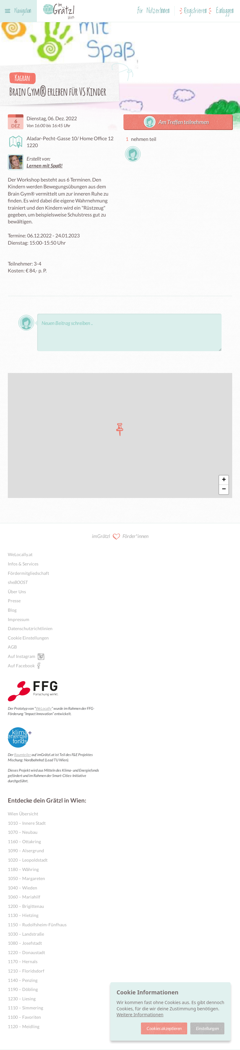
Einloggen (225, 11)
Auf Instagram (21, 656)
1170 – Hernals (23, 961)
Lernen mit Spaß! (44, 165)
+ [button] (224, 480)
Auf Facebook (21, 665)
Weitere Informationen (140, 1015)
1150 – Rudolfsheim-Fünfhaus (37, 924)
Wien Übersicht (23, 813)
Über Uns (17, 591)
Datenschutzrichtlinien (30, 628)
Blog (12, 610)
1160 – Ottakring (24, 841)
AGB (12, 646)
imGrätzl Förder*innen (120, 536)
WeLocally (44, 708)
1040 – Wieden (22, 887)
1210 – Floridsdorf (26, 970)
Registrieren (195, 11)
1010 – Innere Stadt (27, 823)
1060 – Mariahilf (24, 896)
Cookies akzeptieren (164, 1028)
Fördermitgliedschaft (28, 573)
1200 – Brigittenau (26, 906)
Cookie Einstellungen (28, 637)
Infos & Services (23, 563)
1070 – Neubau (23, 832)
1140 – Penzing (23, 980)
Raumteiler (22, 754)
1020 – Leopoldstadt (28, 860)
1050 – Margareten (26, 878)
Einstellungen (207, 1028)
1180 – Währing (23, 869)
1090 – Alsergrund (26, 850)
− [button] (224, 489)
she (18, 582)
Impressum (18, 619)
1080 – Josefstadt (25, 943)
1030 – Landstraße (26, 934)
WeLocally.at (20, 554)
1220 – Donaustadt (26, 952)
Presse (14, 600)
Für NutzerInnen (154, 11)
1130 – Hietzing (23, 915)
